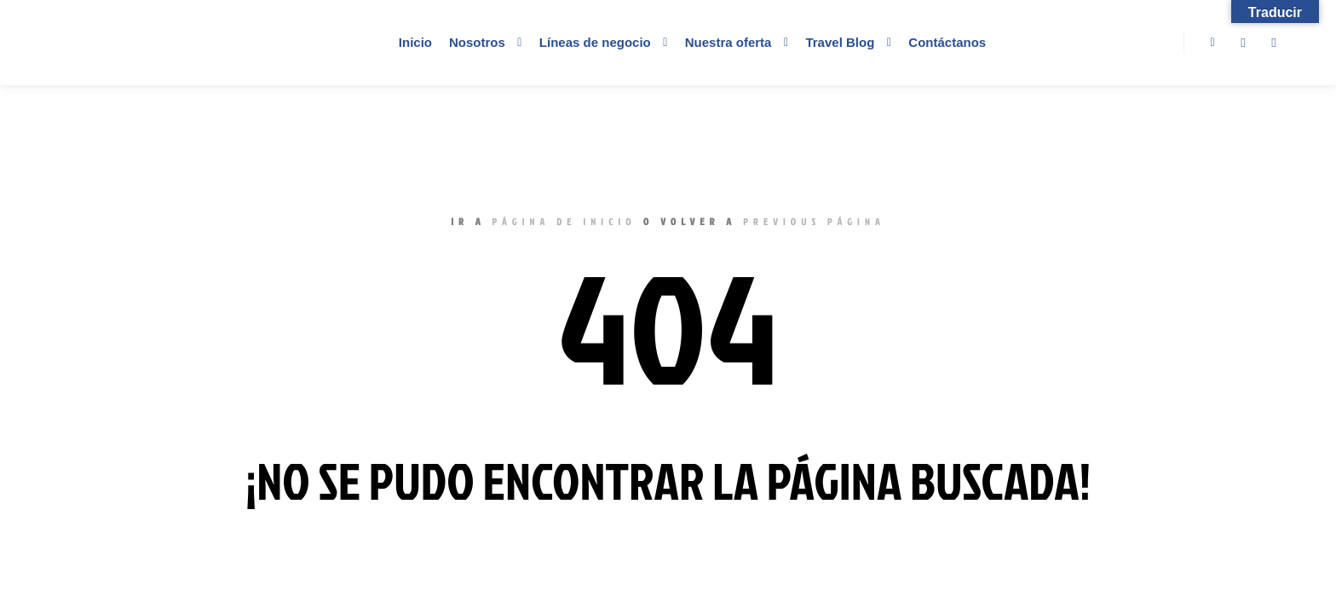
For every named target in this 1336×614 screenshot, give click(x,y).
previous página (814, 221)
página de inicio (564, 221)
